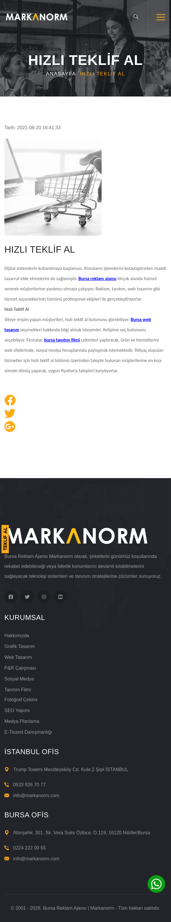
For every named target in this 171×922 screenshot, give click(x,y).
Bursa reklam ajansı (97, 278)
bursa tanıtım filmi (62, 340)
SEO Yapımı (17, 710)
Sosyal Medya (19, 678)
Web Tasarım (18, 657)
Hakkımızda (16, 635)
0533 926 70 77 (29, 784)
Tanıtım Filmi (17, 689)
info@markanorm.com (36, 795)
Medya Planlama (21, 721)
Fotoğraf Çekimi (20, 699)
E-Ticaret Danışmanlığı (28, 732)
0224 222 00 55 (29, 847)
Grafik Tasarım (19, 646)
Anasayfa (61, 74)
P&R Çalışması (20, 668)
